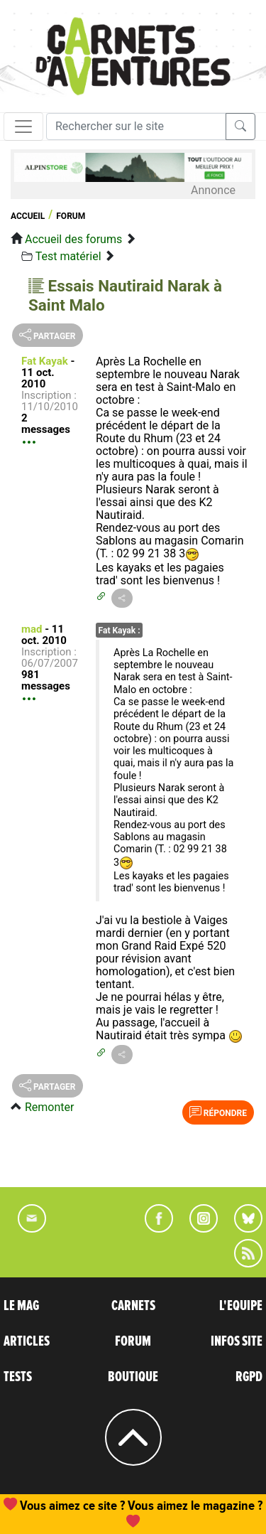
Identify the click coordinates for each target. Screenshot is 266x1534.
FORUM (133, 1341)
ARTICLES (27, 1341)
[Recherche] (136, 126)
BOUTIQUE (133, 1377)
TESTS (18, 1377)
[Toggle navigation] (23, 126)
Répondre (218, 1112)
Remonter (49, 1107)
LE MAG (21, 1306)
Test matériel (68, 256)
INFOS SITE (236, 1341)
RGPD (248, 1377)
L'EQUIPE (240, 1306)
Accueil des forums (73, 239)
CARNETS (133, 1306)
